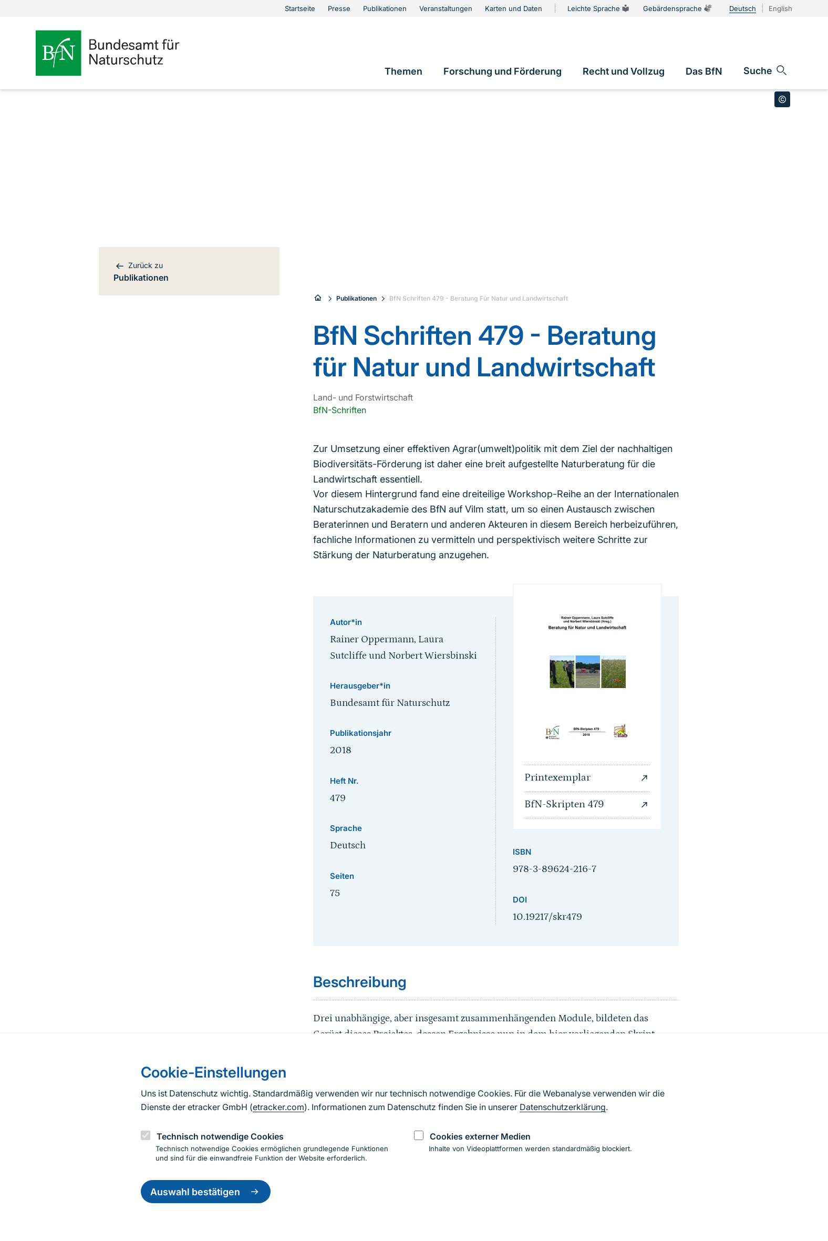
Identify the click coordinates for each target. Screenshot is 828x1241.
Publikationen (356, 298)
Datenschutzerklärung (563, 1107)
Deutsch (742, 8)
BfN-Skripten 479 (587, 804)
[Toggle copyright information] (782, 99)
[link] (403, 71)
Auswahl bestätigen (205, 1191)
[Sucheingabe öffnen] (765, 70)
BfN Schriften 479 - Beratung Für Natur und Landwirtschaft (478, 298)
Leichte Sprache (598, 8)
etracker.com (278, 1107)
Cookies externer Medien (480, 1136)
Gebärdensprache (677, 8)
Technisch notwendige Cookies (220, 1136)
